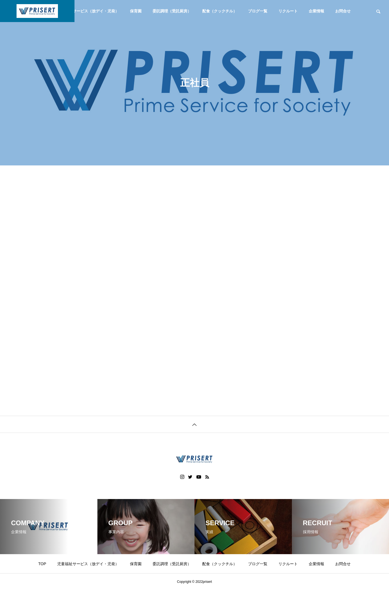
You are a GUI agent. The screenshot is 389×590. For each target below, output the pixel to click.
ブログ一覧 (257, 11)
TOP (42, 564)
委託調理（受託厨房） (172, 11)
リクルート (288, 11)
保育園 (136, 11)
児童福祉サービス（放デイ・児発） (88, 11)
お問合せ (343, 11)
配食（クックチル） (219, 11)
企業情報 (316, 11)
